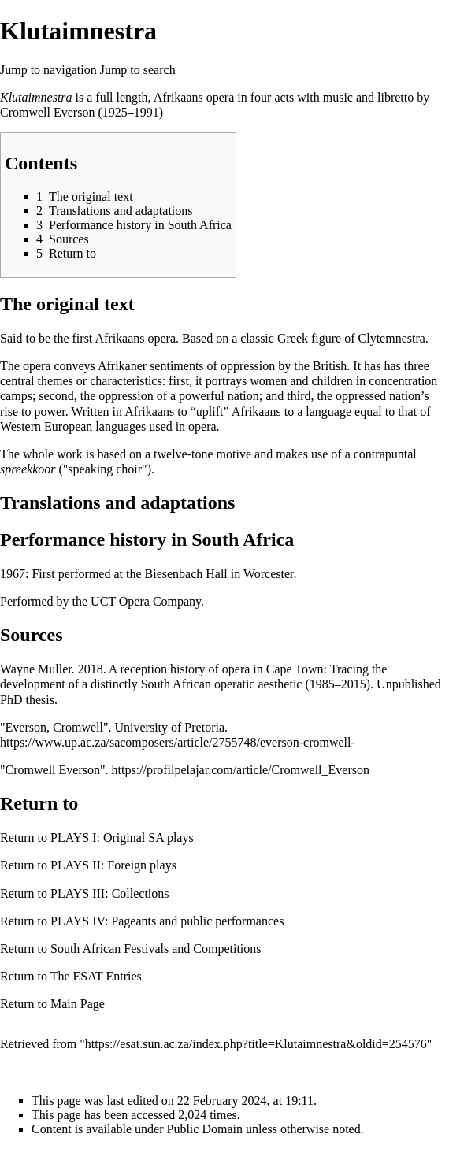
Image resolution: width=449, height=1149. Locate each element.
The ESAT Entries (96, 976)
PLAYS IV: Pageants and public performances (167, 921)
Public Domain (205, 1129)
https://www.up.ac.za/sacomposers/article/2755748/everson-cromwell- (177, 742)
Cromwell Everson (47, 112)
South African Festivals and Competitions (156, 948)
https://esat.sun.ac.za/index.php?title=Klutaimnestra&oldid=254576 (256, 1044)
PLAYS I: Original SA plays (122, 837)
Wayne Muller (36, 669)
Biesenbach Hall (186, 573)
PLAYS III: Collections (109, 893)
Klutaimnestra (36, 97)
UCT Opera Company (146, 601)
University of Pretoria (169, 727)
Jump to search (138, 69)
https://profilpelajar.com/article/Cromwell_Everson (240, 770)
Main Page (77, 1003)
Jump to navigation (48, 69)
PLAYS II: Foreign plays (113, 865)
